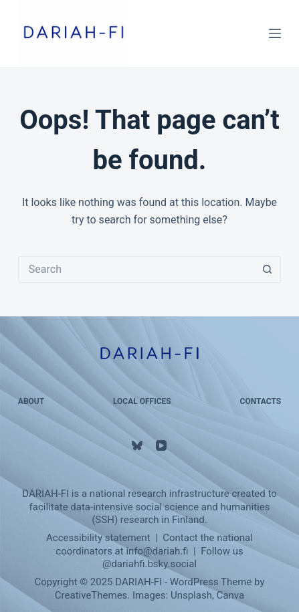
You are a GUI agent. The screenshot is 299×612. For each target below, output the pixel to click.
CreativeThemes (91, 595)
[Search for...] (136, 269)
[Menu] (275, 33)
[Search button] (267, 269)
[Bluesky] (137, 445)
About (31, 401)
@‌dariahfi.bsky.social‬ (149, 564)
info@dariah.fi (157, 551)
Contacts (261, 401)
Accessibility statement (98, 538)
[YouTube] (161, 445)
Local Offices (142, 401)
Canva (231, 595)
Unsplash (191, 595)
